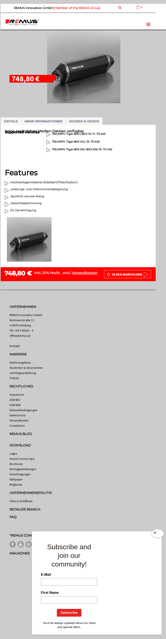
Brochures (16, 464)
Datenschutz (17, 415)
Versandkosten (84, 273)
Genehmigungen (20, 474)
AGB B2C (14, 400)
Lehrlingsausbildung (22, 373)
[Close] (157, 533)
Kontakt (14, 346)
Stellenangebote (20, 362)
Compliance (17, 426)
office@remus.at (20, 336)
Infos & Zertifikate (21, 501)
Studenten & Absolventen (26, 368)
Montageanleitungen (22, 469)
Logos (13, 453)
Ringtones (16, 484)
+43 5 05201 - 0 (24, 330)
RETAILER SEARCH (24, 509)
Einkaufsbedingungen (23, 410)
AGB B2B (14, 405)
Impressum (16, 395)
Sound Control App (21, 459)
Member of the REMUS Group (77, 8)
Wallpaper (16, 479)
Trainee (14, 378)
